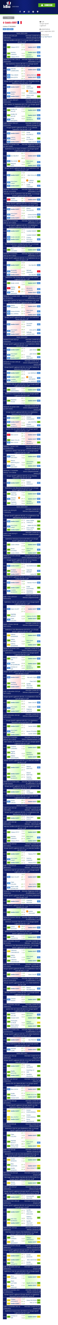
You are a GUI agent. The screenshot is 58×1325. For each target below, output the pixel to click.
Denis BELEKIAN (32, 1300)
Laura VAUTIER (32, 217)
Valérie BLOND (32, 525)
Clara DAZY (33, 681)
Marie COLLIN (15, 440)
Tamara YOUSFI (32, 582)
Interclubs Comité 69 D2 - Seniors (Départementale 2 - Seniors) (31, 363)
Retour (9, 18)
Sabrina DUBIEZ (32, 616)
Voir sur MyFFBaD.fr (46, 37)
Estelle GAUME (15, 237)
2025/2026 (15, 6)
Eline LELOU (14, 435)
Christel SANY (15, 1018)
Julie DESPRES (32, 422)
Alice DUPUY (33, 884)
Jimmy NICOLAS (32, 75)
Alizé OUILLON (32, 175)
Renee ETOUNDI (31, 731)
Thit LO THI (33, 1303)
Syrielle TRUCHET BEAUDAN (29, 686)
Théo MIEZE (14, 75)
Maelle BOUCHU (32, 1094)
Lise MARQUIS (32, 373)
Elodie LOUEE (15, 283)
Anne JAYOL (14, 77)
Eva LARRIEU (15, 314)
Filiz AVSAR (14, 161)
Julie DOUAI (33, 350)
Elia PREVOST (32, 1040)
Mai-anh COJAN (32, 677)
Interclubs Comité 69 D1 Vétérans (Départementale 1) (31, 511)
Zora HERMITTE (32, 1168)
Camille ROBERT (32, 231)
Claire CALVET (32, 142)
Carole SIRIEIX (15, 544)
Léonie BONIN (32, 214)
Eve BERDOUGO (32, 566)
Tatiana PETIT (15, 47)
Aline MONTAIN (32, 1260)
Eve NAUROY (15, 156)
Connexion (46, 5)
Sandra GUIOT (32, 47)
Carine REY (33, 574)
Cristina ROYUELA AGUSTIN (29, 239)
